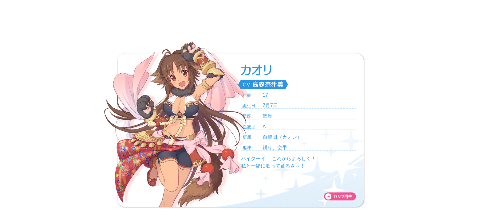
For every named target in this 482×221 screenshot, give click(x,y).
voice (340, 196)
